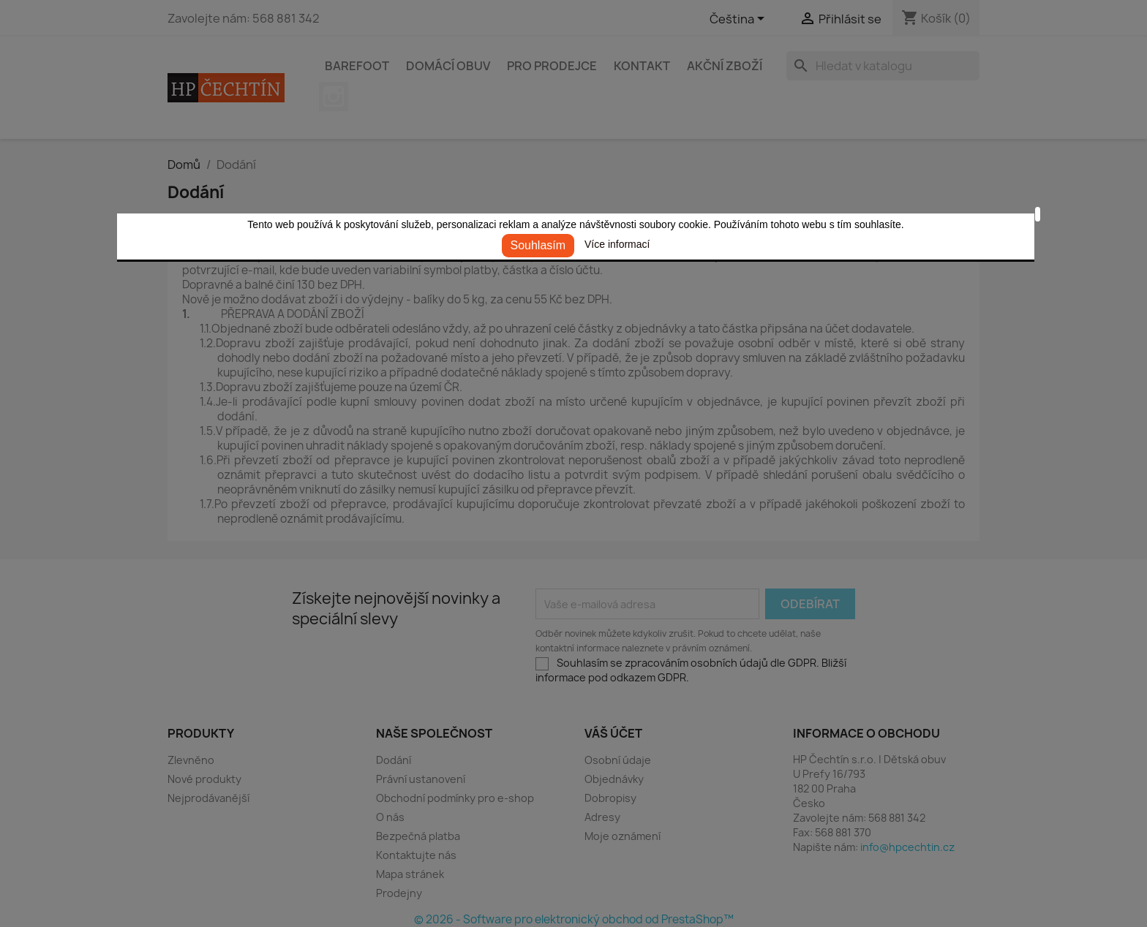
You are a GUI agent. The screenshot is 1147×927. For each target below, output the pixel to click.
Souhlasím (538, 245)
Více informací (617, 244)
